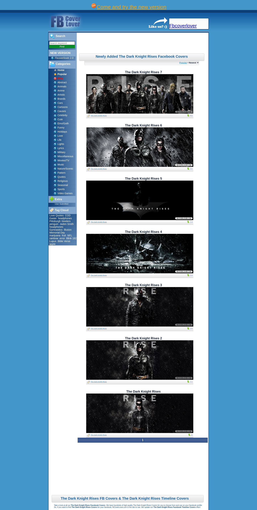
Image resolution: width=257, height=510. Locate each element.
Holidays (62, 131)
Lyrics (60, 148)
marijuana (54, 235)
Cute (60, 119)
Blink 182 (71, 238)
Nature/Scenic (65, 168)
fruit (64, 235)
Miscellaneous (65, 156)
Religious (62, 181)
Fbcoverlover (183, 25)
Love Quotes (56, 215)
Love (60, 135)
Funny (60, 127)
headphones (65, 218)
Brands (61, 98)
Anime (61, 90)
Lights (60, 144)
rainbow (53, 238)
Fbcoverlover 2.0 (64, 57)
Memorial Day (57, 232)
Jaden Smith (67, 224)
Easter (53, 218)
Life (59, 139)
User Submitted (61, 204)
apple (52, 244)
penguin (53, 224)
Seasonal (62, 185)
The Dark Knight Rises (99, 115)
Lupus (52, 241)
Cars (60, 102)
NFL (69, 235)
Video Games (65, 193)
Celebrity (62, 115)
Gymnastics (55, 229)
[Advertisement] (143, 44)
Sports (61, 189)
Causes (61, 111)
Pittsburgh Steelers (59, 221)
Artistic (61, 94)
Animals (61, 86)
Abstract (62, 82)
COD (67, 215)
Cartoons (62, 107)
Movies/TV (63, 160)
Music (60, 164)
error (62, 238)
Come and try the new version (131, 7)
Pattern (61, 172)
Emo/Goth (63, 123)
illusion (68, 229)
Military (61, 152)
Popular (183, 62)
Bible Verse (64, 241)
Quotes (61, 176)
